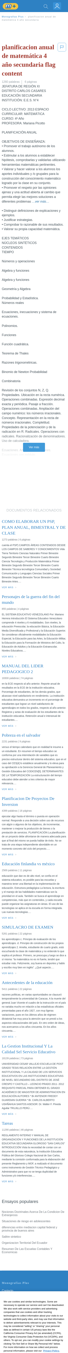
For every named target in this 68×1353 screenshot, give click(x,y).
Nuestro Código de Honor (18, 1315)
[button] (62, 61)
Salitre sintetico (11, 1236)
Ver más (34, 447)
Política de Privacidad (15, 1300)
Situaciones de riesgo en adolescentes (26, 1221)
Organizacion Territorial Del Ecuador (24, 1242)
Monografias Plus (13, 16)
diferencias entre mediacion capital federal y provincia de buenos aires (29, 1229)
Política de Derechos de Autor (20, 1305)
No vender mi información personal (24, 1320)
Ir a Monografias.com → (18, 1330)
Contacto (7, 1290)
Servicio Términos (13, 1295)
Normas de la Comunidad (18, 1310)
